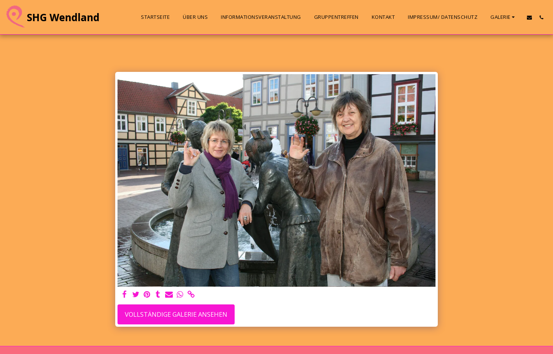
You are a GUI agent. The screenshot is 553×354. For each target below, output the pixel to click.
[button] (503, 17)
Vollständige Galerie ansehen (176, 314)
